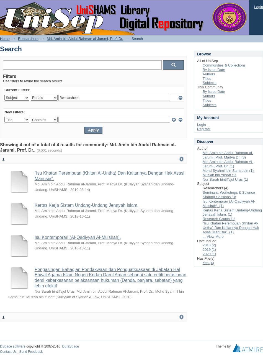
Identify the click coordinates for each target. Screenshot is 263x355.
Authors (209, 74)
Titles (207, 78)
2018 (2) (209, 245)
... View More (213, 236)
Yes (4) (208, 263)
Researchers (28, 39)
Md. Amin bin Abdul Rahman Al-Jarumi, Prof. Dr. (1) (228, 164)
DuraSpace (70, 346)
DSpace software (12, 346)
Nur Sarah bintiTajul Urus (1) (225, 179)
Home (5, 39)
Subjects (209, 83)
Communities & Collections (224, 65)
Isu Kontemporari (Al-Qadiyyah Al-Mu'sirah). (78, 237)
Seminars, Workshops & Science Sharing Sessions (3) (229, 194)
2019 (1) (209, 249)
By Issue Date (214, 70)
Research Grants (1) (219, 219)
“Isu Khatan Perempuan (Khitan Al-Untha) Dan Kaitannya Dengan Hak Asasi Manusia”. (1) (231, 227)
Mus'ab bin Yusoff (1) (219, 175)
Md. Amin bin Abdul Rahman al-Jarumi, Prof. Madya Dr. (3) (228, 155)
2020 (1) (209, 254)
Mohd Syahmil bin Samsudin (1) (228, 170)
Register (203, 129)
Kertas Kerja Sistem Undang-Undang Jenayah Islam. (86, 205)
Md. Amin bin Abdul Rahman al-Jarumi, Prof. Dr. (85, 39)
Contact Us (8, 352)
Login (258, 7)
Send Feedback (31, 352)
